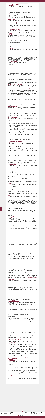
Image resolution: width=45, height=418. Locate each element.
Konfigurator (34, 412)
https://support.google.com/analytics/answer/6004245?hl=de (17, 236)
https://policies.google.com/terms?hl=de (12, 358)
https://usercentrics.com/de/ (11, 167)
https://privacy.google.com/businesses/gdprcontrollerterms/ (16, 339)
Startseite (31, 412)
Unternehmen (35, 413)
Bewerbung (42, 412)
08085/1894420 (11, 412)
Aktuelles (39, 412)
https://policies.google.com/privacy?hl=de (13, 342)
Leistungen (31, 413)
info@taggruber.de (12, 413)
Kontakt (39, 413)
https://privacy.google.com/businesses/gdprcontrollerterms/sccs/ (16, 340)
